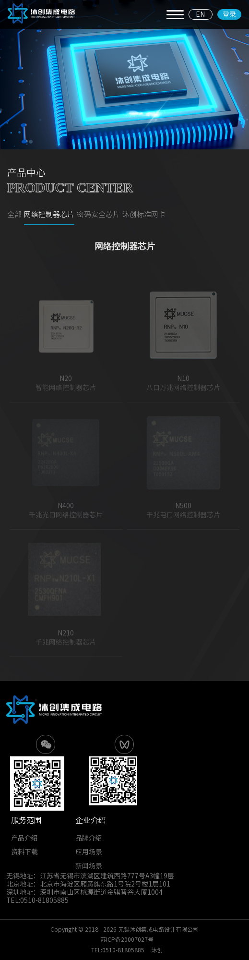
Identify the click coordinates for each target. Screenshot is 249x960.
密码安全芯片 (98, 215)
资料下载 (24, 852)
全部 (14, 215)
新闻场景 (88, 866)
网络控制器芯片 (49, 215)
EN (200, 14)
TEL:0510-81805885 (117, 950)
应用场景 (88, 852)
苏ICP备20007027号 (127, 939)
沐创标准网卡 (144, 215)
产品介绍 (24, 838)
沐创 (157, 950)
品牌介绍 (88, 838)
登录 (229, 14)
